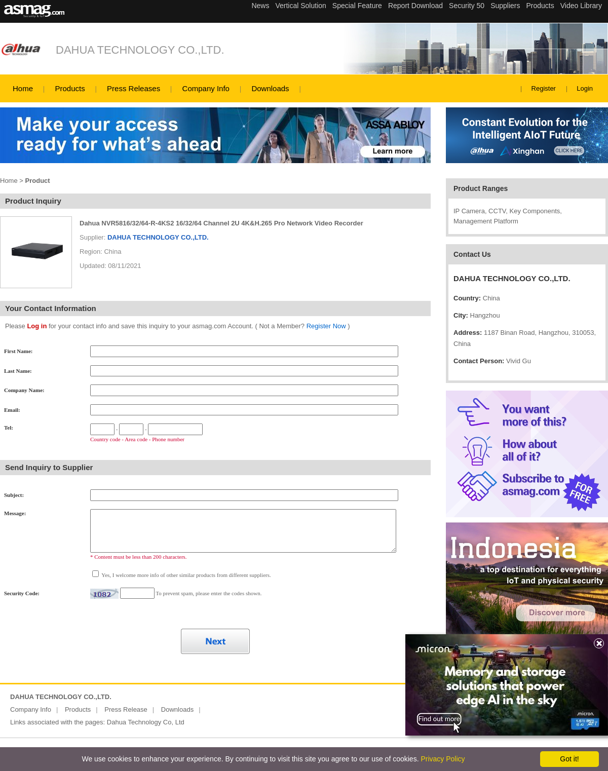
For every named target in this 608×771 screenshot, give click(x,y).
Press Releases (133, 88)
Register (543, 88)
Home (23, 88)
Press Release (125, 709)
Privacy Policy (443, 759)
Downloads (270, 88)
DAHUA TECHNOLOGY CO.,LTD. (140, 50)
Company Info (206, 88)
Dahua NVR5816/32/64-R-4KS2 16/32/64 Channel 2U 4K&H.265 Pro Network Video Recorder (221, 223)
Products (70, 88)
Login (585, 88)
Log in (37, 326)
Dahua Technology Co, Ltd (145, 722)
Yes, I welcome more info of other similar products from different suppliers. (185, 575)
